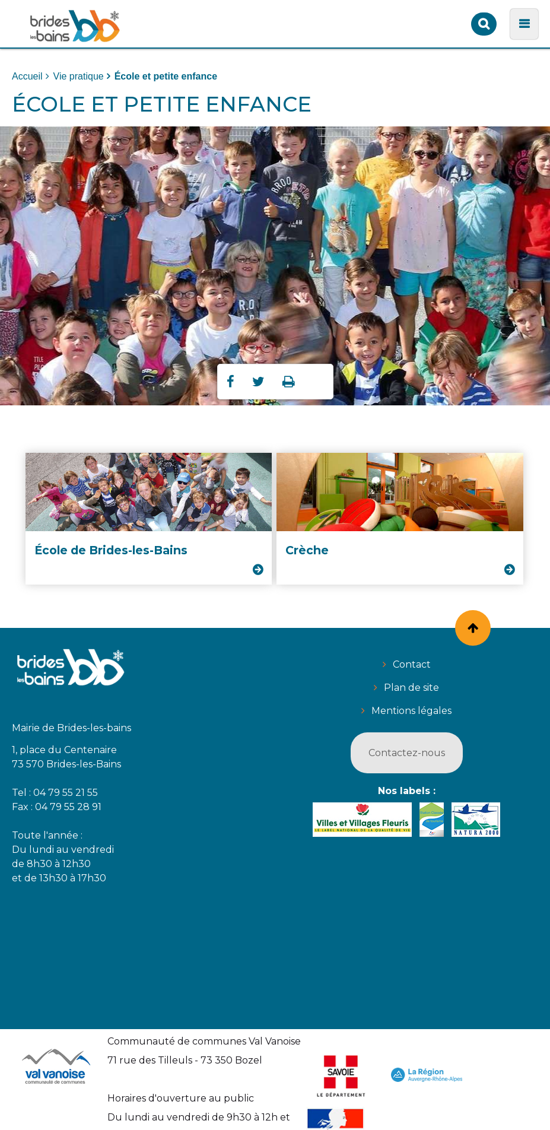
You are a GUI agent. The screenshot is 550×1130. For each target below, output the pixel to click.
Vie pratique (78, 76)
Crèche (307, 550)
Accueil (27, 76)
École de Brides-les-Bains (110, 550)
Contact (412, 664)
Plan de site (411, 687)
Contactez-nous (406, 752)
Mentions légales (411, 710)
